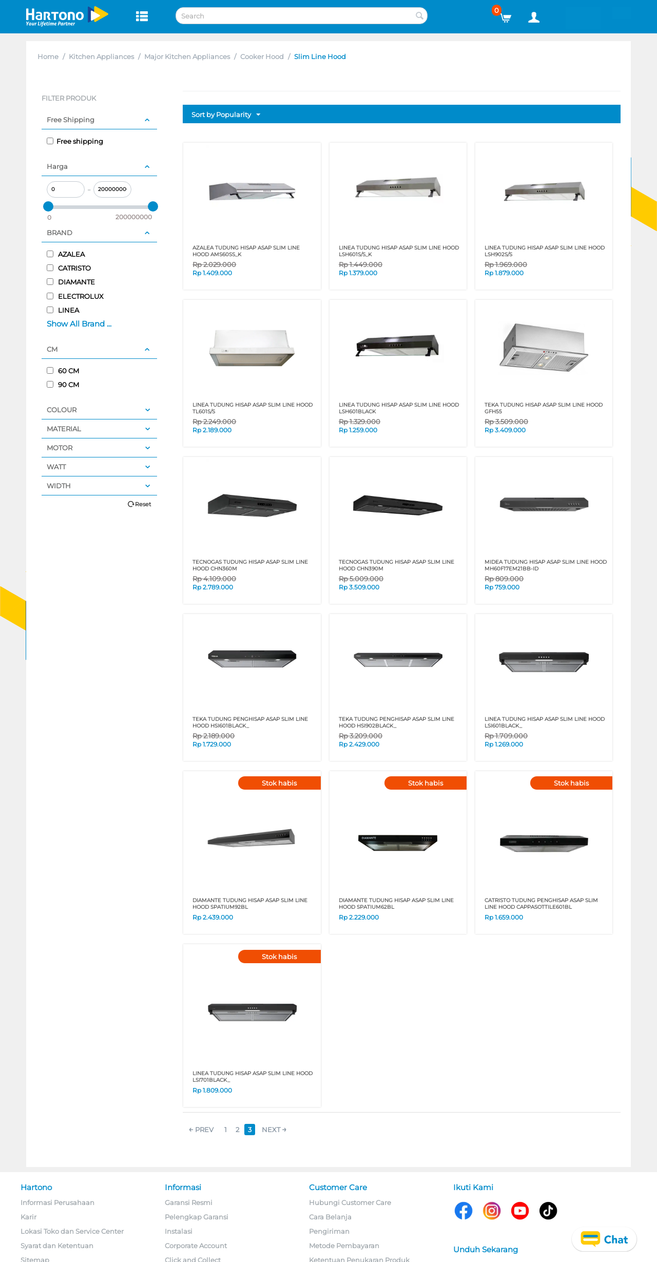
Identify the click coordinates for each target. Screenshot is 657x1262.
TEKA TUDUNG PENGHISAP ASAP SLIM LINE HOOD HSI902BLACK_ (396, 722)
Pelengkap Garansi (196, 1217)
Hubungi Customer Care (350, 1202)
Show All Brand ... (79, 324)
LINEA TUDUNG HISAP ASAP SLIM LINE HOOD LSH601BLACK (399, 408)
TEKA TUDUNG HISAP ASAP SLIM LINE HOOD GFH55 (544, 408)
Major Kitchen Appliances (187, 56)
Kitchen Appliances (101, 56)
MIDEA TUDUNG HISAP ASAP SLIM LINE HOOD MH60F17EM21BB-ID (546, 565)
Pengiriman (329, 1231)
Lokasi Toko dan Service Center (72, 1231)
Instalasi (178, 1231)
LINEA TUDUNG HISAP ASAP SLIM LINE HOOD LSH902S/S (545, 251)
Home (48, 56)
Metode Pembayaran (344, 1245)
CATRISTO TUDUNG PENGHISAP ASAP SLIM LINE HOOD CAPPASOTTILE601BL (541, 903)
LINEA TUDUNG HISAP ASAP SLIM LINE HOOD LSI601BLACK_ (545, 722)
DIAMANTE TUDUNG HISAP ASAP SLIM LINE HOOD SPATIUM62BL (396, 903)
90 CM (63, 384)
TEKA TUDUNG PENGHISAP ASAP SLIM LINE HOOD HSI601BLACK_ (250, 722)
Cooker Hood (262, 56)
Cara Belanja (330, 1217)
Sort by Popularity (225, 115)
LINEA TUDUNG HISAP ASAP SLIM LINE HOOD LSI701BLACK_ (252, 1076)
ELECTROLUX (75, 296)
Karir (28, 1217)
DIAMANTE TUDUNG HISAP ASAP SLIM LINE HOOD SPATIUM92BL (249, 903)
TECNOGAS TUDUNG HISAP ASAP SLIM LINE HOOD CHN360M (250, 565)
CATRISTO (69, 268)
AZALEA (66, 254)
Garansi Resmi (188, 1202)
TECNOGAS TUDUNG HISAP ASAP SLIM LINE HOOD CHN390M (396, 565)
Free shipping (75, 141)
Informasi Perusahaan (57, 1202)
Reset (143, 504)
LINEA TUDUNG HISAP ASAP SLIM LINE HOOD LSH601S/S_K (399, 251)
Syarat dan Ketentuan (57, 1245)
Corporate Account (196, 1245)
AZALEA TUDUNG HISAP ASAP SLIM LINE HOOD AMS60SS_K (246, 251)
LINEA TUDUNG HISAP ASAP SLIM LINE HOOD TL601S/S (252, 408)
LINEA (63, 310)
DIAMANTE (71, 282)
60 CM (63, 371)
